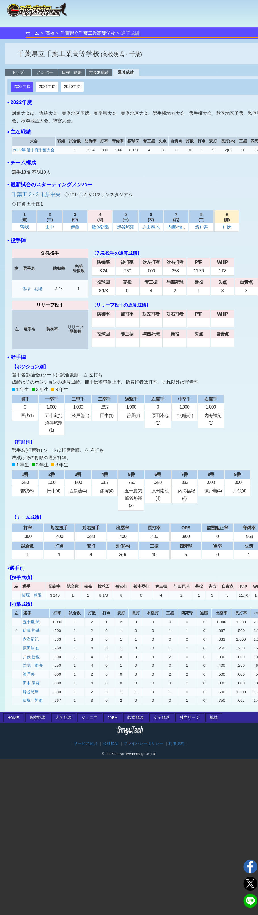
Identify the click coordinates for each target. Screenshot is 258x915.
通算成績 (126, 72)
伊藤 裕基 (31, 630)
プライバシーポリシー (143, 743)
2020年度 (72, 86)
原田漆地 (31, 648)
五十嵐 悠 (31, 622)
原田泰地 (150, 227)
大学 (63, 717)
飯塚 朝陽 (32, 289)
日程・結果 (72, 72)
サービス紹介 (86, 743)
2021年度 (47, 86)
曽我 (24, 227)
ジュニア (89, 717)
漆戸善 (201, 227)
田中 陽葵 (31, 683)
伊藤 (75, 227)
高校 (49, 33)
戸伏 (226, 227)
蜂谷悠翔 (125, 227)
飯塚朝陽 (100, 227)
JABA (112, 717)
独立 (190, 717)
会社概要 (111, 743)
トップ (18, 72)
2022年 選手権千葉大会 (33, 150)
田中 (49, 227)
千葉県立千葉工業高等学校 (88, 33)
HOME (13, 717)
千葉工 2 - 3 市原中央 (37, 194)
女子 (161, 717)
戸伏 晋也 (31, 657)
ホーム (32, 33)
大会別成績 (99, 72)
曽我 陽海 (33, 665)
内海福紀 (175, 227)
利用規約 (176, 743)
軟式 (135, 717)
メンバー (45, 72)
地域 (214, 717)
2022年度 (22, 86)
